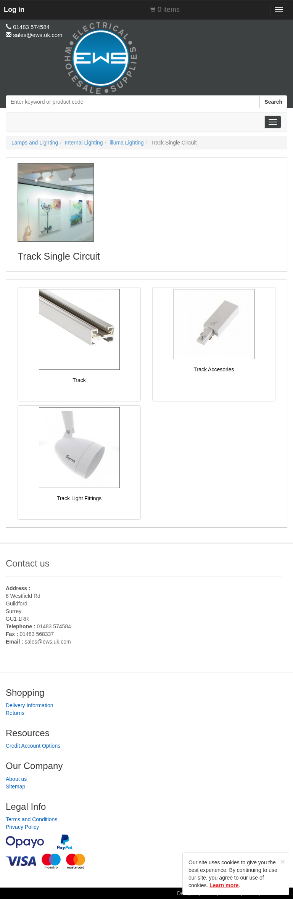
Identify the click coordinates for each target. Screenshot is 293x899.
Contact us (28, 563)
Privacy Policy (22, 827)
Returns (15, 713)
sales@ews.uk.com (48, 642)
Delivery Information (29, 705)
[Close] (282, 861)
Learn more (223, 885)
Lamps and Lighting (34, 143)
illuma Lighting (126, 143)
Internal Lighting (84, 143)
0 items (169, 9)
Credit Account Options (33, 746)
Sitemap (15, 786)
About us (16, 779)
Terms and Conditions (31, 819)
